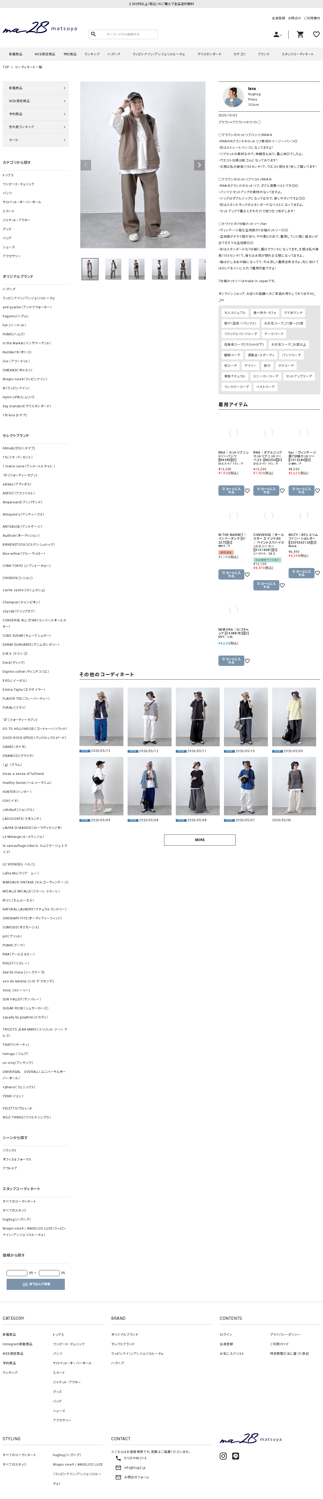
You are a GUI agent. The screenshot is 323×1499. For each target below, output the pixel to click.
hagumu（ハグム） (16, 316)
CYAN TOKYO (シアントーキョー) (27, 566)
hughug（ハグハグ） (17, 1219)
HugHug (254, 94)
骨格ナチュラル (235, 376)
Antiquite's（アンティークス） (23, 514)
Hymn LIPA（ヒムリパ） (19, 397)
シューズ (9, 247)
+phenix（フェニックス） (19, 1087)
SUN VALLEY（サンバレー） (22, 999)
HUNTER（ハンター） (17, 792)
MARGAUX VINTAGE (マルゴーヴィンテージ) (36, 882)
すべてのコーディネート (19, 1201)
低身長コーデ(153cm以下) (244, 344)
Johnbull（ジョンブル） (19, 810)
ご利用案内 (312, 18)
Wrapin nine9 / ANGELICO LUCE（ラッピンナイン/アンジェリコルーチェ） (34, 1232)
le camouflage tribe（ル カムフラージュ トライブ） (35, 849)
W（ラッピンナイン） (16, 388)
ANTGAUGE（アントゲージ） (23, 527)
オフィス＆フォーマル (17, 1159)
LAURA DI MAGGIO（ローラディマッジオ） (32, 828)
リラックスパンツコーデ (240, 334)
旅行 (267, 366)
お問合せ (294, 18)
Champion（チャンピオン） (22, 602)
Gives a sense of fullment (23, 774)
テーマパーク (274, 334)
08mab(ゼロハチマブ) (19, 448)
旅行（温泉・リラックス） (240, 323)
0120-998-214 (130, 1458)
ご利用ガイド (279, 1344)
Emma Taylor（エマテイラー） (24, 690)
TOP (6, 67)
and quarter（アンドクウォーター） (27, 307)
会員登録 (278, 18)
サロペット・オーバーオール (22, 202)
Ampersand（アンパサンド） (23, 502)
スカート (9, 211)
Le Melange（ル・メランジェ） (23, 837)
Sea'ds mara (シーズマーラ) (24, 972)
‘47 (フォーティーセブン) (20, 475)
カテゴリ (239, 54)
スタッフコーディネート (298, 54)
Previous (85, 165)
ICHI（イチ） (11, 801)
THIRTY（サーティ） (16, 1045)
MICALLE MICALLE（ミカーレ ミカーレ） (31, 891)
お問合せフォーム (132, 1477)
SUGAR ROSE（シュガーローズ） (26, 1008)
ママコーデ (286, 366)
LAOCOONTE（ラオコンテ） (22, 819)
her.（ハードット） (15, 325)
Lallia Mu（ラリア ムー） (21, 873)
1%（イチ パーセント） (18, 457)
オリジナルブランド (124, 1335)
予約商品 (70, 54)
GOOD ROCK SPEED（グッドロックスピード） (34, 738)
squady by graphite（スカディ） (25, 1017)
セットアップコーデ (299, 376)
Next (199, 165)
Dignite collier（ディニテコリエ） (26, 672)
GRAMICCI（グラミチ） (18, 756)
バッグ (7, 238)
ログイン (226, 1335)
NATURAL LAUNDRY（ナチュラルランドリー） (35, 909)
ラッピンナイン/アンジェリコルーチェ (159, 54)
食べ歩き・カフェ (265, 313)
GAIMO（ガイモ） (14, 747)
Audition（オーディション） (21, 536)
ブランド (264, 54)
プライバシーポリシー (285, 1335)
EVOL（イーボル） (15, 681)
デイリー (250, 366)
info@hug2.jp (130, 1468)
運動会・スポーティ (261, 355)
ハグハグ (113, 54)
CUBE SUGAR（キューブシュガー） (27, 636)
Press (252, 99)
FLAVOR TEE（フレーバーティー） (26, 699)
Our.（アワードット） (16, 361)
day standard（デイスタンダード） (27, 406)
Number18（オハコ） (17, 352)
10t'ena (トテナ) (15, 415)
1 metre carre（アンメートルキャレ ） (29, 466)
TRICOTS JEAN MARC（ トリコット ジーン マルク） (35, 1033)
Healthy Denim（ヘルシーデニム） (27, 783)
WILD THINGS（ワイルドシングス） (27, 1117)
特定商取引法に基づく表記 (289, 1354)
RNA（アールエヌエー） (19, 954)
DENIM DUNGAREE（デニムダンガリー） (31, 645)
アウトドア (10, 1168)
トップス (8, 175)
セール (14, 140)
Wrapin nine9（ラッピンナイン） (25, 379)
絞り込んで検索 (36, 1284)
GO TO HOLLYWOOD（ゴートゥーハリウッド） (35, 729)
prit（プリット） (12, 936)
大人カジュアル (235, 313)
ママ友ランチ (293, 313)
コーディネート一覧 (28, 67)
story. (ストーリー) (16, 990)
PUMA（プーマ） (14, 945)
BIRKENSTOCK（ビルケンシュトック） (29, 545)
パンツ (7, 193)
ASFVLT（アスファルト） (19, 493)
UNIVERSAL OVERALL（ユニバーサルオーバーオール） (34, 1075)
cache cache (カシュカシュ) (24, 590)
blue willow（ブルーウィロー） (24, 554)
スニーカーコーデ (266, 376)
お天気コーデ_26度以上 (288, 344)
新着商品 (15, 54)
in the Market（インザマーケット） (27, 343)
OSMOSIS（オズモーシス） (21, 927)
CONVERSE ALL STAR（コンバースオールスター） (34, 623)
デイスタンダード (210, 54)
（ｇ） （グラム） (12, 765)
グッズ (7, 229)
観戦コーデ (232, 355)
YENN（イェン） (13, 1096)
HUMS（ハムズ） (14, 334)
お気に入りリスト (232, 1354)
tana (252, 89)
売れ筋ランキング (21, 127)
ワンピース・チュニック (18, 184)
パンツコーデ (291, 355)
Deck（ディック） (14, 663)
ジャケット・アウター (17, 220)
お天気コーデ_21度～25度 (283, 323)
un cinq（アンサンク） (18, 1063)
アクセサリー (12, 256)
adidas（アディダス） (17, 484)
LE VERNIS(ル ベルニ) (19, 864)
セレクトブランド (123, 1344)
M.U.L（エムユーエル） (18, 900)
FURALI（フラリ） (14, 708)
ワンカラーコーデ (236, 387)
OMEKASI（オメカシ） (18, 370)
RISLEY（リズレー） (16, 963)
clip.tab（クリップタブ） (19, 611)
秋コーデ (230, 366)
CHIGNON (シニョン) (18, 578)
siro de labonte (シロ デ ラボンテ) (28, 981)
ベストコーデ (265, 387)
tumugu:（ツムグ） (16, 1054)
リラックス (10, 1150)
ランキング (92, 54)
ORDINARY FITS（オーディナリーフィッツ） (32, 918)
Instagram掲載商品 (18, 1344)
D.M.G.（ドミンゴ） (15, 654)
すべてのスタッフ (14, 1210)
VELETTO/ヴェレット (18, 1108)
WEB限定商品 (45, 54)
